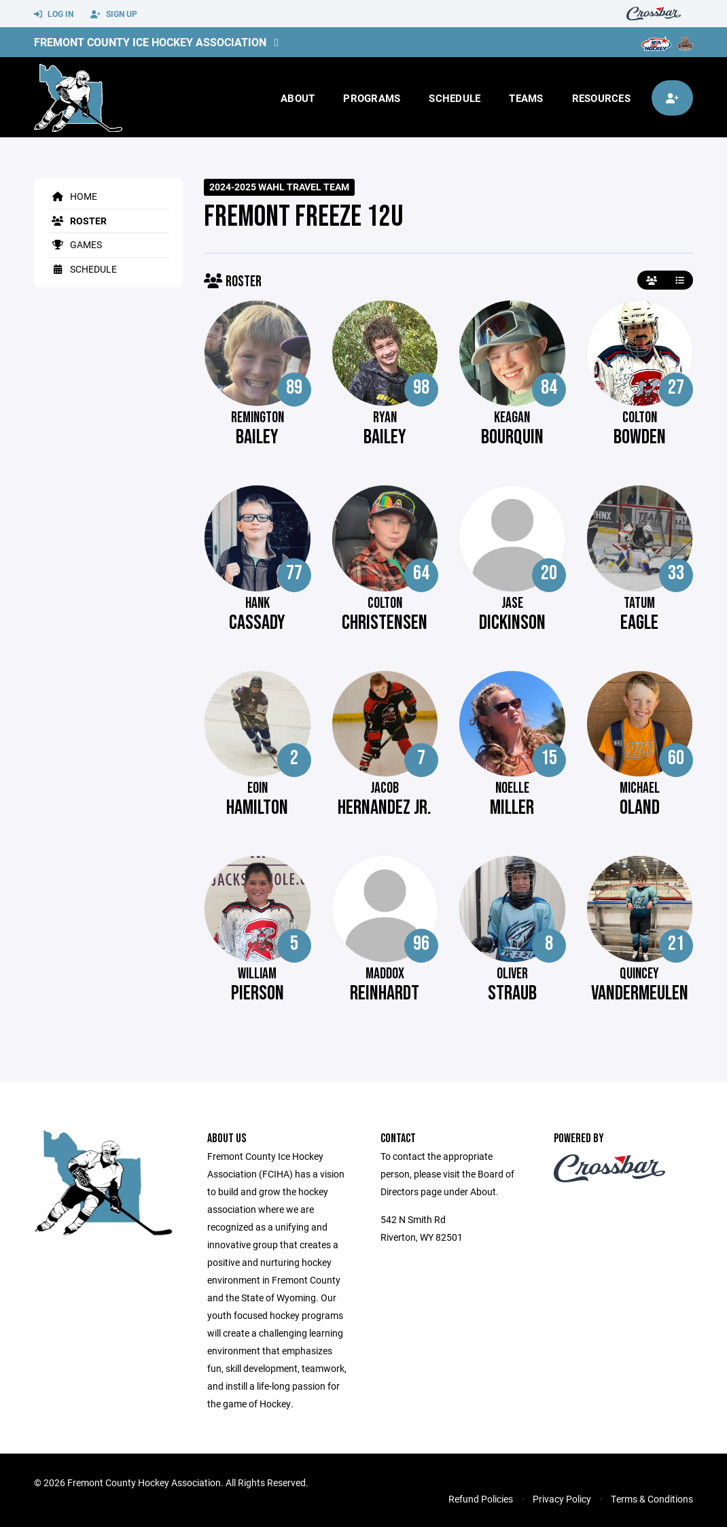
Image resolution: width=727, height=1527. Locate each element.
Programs (371, 98)
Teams (526, 98)
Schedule (454, 98)
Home (72, 196)
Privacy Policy (562, 1498)
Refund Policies (480, 1498)
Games (75, 244)
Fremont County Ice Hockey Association (150, 42)
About (298, 98)
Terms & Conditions (652, 1498)
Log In (53, 14)
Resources (601, 98)
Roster (77, 220)
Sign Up (113, 14)
